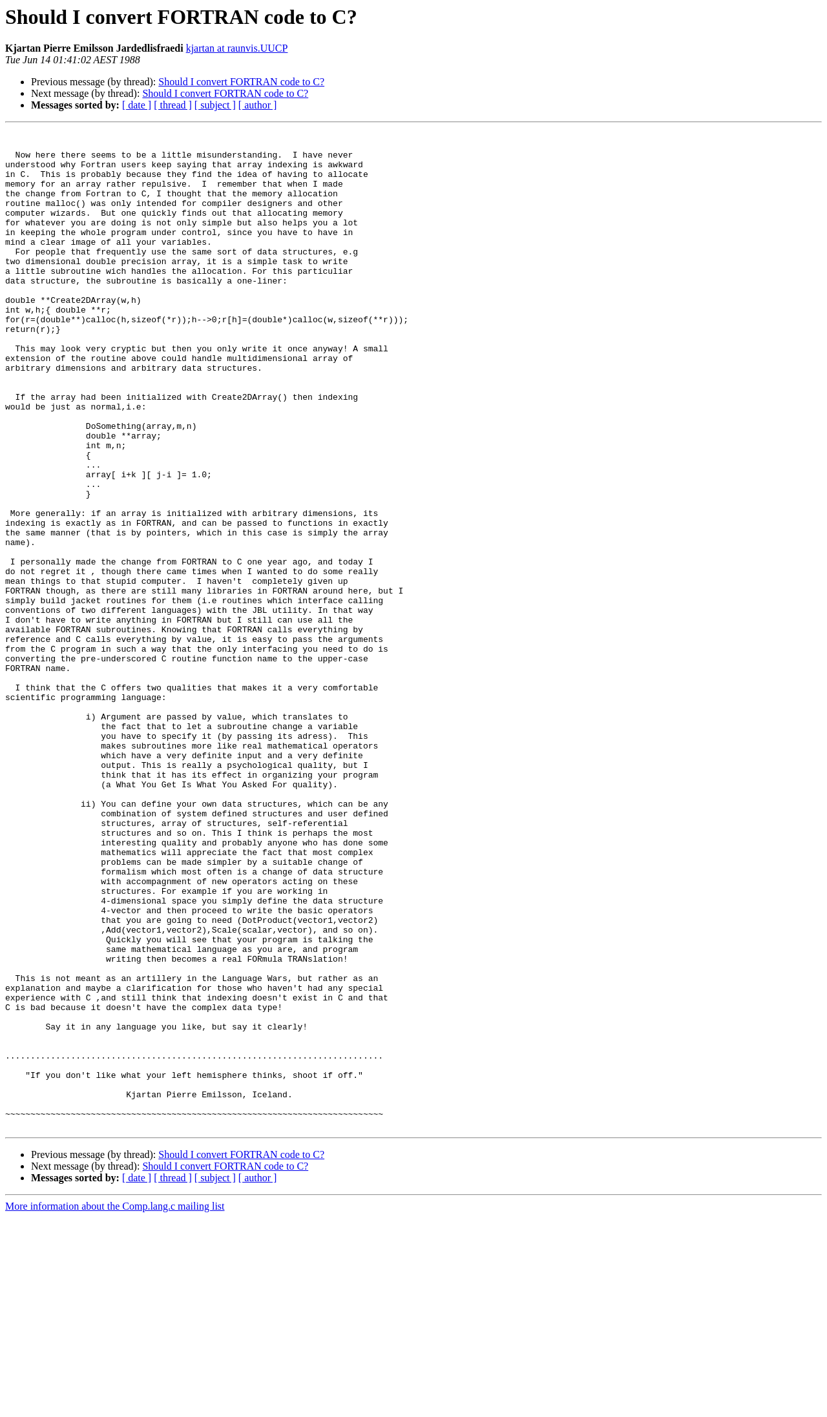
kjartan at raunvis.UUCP (237, 48)
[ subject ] (215, 104)
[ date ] (136, 104)
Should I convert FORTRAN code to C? (241, 81)
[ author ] (257, 104)
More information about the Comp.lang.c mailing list (115, 1405)
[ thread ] (173, 104)
